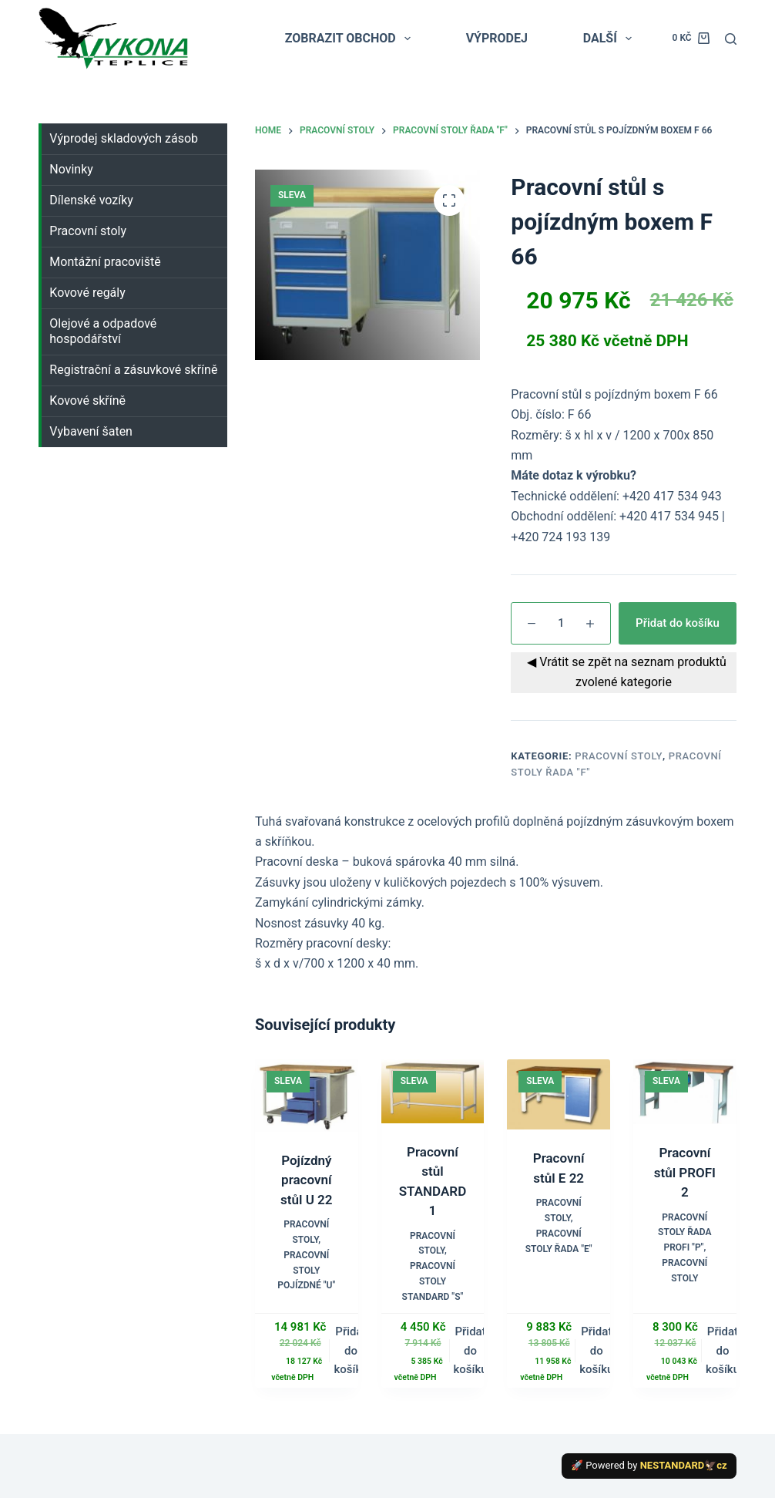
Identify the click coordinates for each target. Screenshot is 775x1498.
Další (610, 38)
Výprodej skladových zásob (123, 138)
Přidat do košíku (678, 623)
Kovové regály (87, 292)
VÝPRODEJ (497, 38)
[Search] (730, 39)
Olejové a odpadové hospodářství (102, 331)
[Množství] (561, 623)
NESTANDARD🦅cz (683, 1465)
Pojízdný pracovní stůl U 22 (306, 1180)
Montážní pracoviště (104, 261)
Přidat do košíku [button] (350, 1351)
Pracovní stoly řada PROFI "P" (684, 1233)
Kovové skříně (87, 400)
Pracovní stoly (619, 756)
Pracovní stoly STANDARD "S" (433, 1281)
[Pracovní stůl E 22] (558, 1094)
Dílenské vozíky (91, 200)
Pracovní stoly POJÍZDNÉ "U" (306, 1270)
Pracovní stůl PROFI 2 (685, 1172)
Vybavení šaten (91, 431)
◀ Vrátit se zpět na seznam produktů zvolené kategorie (623, 672)
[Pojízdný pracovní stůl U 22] (306, 1095)
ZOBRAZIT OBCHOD (351, 38)
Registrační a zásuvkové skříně (133, 369)
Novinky (71, 169)
